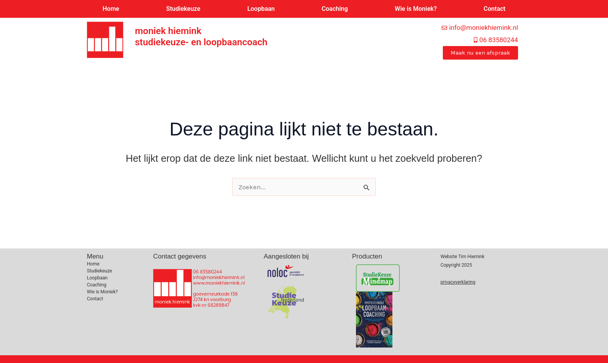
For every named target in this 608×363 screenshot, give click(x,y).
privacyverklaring (457, 282)
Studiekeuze (183, 8)
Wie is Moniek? (416, 8)
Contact (494, 8)
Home (111, 8)
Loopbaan (261, 8)
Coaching (335, 8)
